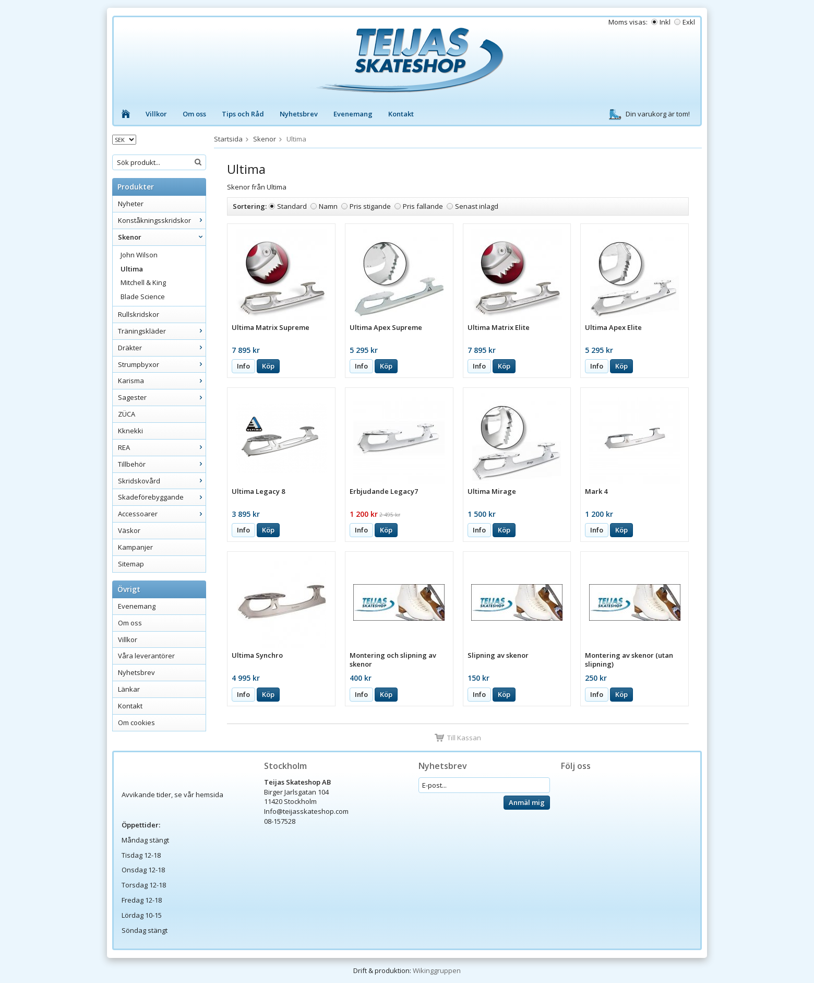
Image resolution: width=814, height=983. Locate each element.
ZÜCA (126, 414)
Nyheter (130, 203)
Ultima (132, 269)
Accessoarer (162, 513)
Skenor (162, 237)
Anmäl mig (527, 802)
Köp (268, 366)
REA (162, 447)
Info (243, 366)
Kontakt (401, 114)
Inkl (665, 22)
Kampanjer (135, 547)
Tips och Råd (243, 114)
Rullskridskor (138, 314)
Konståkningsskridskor (162, 220)
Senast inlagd (476, 206)
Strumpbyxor (162, 364)
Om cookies (136, 722)
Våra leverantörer (146, 655)
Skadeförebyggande (162, 497)
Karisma (162, 380)
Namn (328, 206)
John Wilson (139, 254)
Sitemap (131, 564)
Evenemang (353, 114)
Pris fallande (423, 206)
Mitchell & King (143, 282)
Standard (292, 206)
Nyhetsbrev (299, 114)
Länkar (129, 689)
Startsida (228, 139)
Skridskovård (162, 480)
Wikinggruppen (437, 970)
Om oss (194, 114)
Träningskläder (162, 331)
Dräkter (162, 347)
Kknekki (130, 430)
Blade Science (143, 296)
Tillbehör (162, 464)
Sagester (162, 397)
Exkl (689, 22)
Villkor (156, 114)
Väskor (129, 530)
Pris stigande (370, 206)
